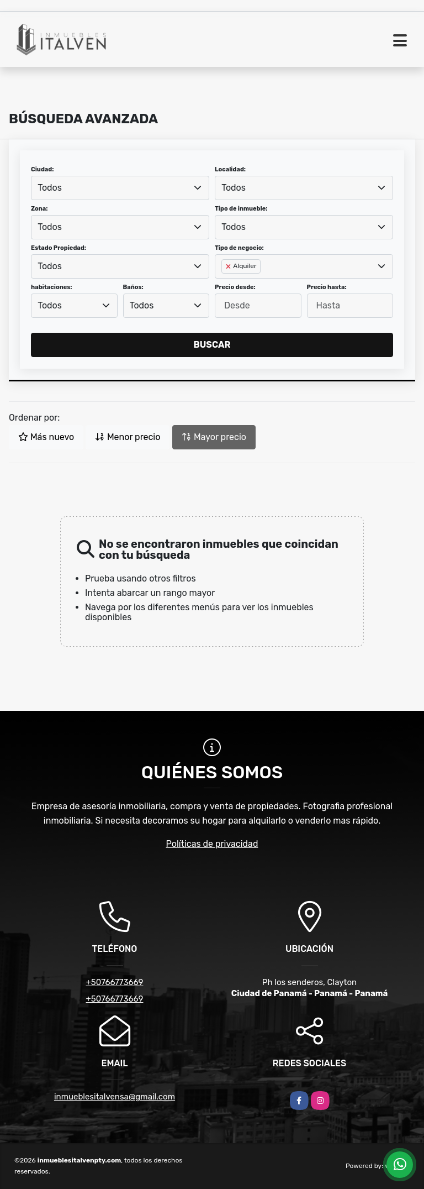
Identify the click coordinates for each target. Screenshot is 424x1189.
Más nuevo (46, 437)
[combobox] (120, 188)
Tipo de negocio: (239, 248)
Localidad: (230, 169)
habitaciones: (51, 287)
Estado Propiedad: (58, 248)
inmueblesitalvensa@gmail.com (114, 1097)
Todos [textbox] (50, 187)
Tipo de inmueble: (241, 208)
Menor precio (127, 437)
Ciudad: (42, 169)
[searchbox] (224, 284)
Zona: (39, 208)
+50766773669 (114, 982)
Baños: (133, 287)
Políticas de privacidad (212, 844)
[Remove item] (229, 266)
